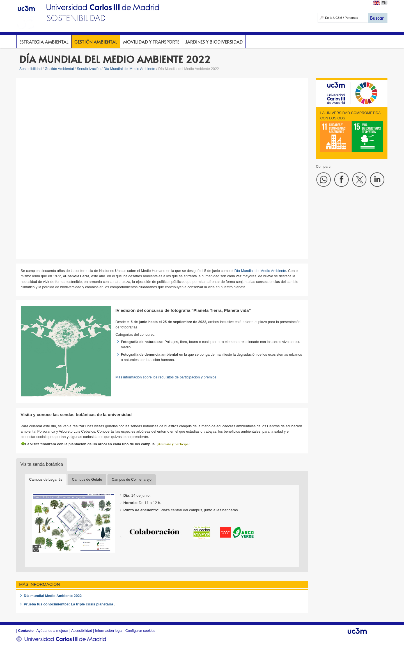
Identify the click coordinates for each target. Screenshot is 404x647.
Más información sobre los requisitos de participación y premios (165, 377)
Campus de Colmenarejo (132, 479)
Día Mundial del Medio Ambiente (129, 69)
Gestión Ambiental (95, 41)
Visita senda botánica (41, 464)
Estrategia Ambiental (43, 41)
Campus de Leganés (45, 479)
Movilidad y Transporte (151, 41)
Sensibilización (89, 69)
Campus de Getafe (87, 479)
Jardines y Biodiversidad (214, 41)
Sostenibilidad (30, 69)
